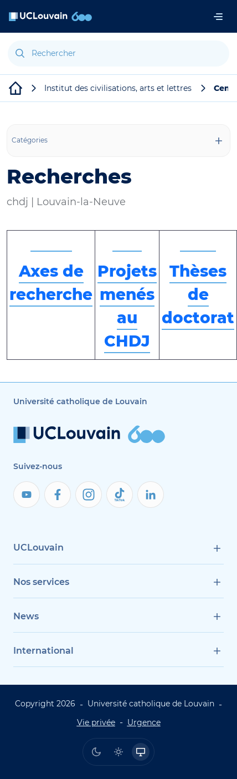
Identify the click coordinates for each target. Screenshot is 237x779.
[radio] (96, 752)
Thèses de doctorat (198, 294)
